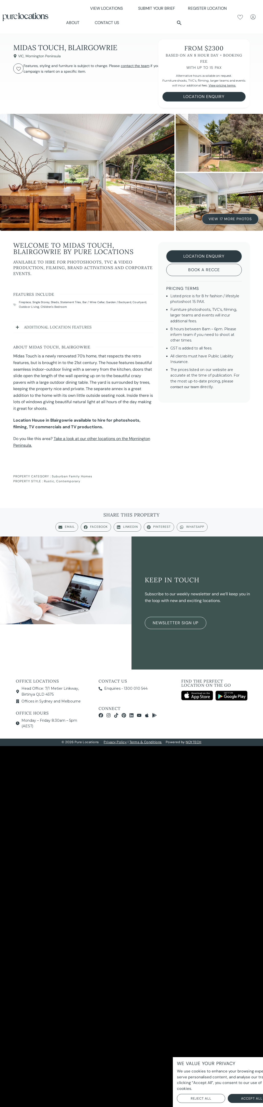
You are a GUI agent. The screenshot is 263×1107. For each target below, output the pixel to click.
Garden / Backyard (118, 302)
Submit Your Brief (156, 8)
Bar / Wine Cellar (93, 302)
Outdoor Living (29, 307)
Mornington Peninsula (43, 56)
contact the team (135, 65)
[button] (179, 23)
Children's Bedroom (54, 307)
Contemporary (68, 481)
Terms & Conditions (145, 742)
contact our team (184, 387)
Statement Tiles (70, 302)
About (74, 22)
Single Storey (41, 302)
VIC (21, 56)
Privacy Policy (115, 742)
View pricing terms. (222, 85)
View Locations (107, 8)
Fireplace (25, 302)
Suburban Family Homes (72, 476)
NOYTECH (193, 742)
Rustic (49, 481)
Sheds (55, 302)
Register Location (207, 8)
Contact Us (107, 22)
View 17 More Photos (230, 219)
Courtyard (139, 302)
